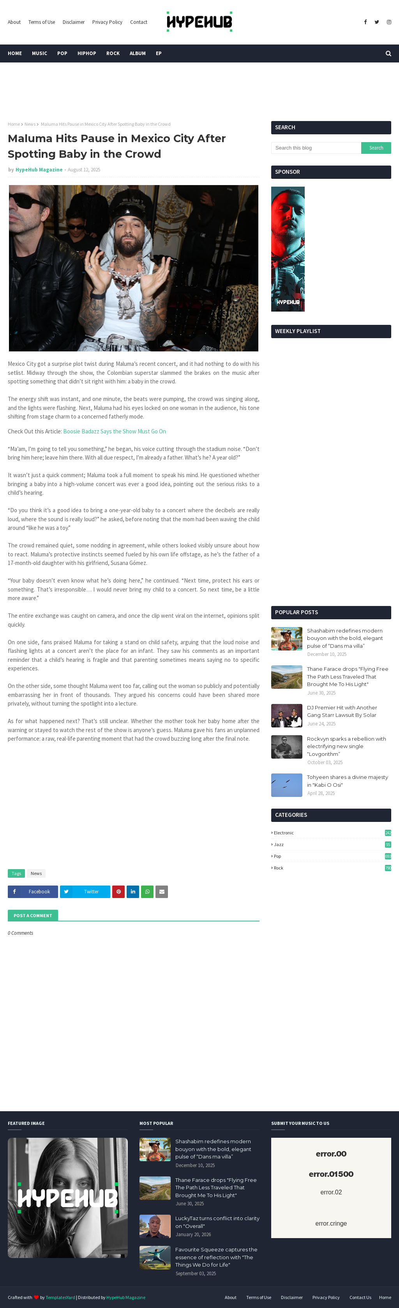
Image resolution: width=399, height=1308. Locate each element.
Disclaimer (74, 22)
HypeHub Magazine (39, 169)
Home (14, 124)
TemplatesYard (60, 1297)
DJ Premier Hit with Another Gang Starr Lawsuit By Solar (342, 711)
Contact (138, 22)
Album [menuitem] (138, 53)
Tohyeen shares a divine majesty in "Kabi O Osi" (347, 781)
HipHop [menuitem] (87, 53)
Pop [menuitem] (62, 53)
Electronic (332, 833)
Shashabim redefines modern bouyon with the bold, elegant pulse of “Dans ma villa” (345, 638)
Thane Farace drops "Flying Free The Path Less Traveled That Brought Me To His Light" (347, 676)
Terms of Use (41, 22)
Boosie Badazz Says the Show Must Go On (114, 431)
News (30, 124)
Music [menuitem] (39, 53)
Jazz (332, 844)
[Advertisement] (331, 545)
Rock (332, 868)
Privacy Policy (107, 22)
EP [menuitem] (159, 53)
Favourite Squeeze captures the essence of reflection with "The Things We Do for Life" (216, 1257)
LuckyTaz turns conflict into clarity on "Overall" (217, 1222)
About (14, 22)
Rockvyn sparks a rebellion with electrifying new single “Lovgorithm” (346, 746)
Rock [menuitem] (113, 53)
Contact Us (360, 1297)
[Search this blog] (316, 148)
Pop (332, 856)
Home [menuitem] (15, 53)
